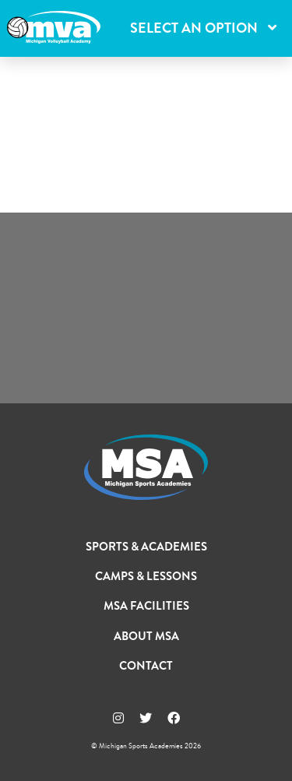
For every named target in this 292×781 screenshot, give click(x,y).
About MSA (146, 636)
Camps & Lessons (146, 576)
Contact (146, 665)
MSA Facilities (146, 605)
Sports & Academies (146, 546)
